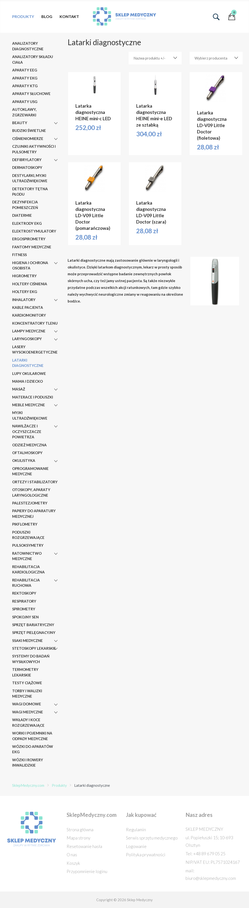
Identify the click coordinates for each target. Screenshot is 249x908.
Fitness (19, 254)
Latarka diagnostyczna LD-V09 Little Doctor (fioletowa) (212, 125)
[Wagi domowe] (56, 704)
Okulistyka (23, 460)
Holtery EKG (24, 291)
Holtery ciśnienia (29, 284)
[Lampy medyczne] (56, 331)
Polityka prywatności (145, 854)
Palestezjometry (29, 503)
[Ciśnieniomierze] (56, 139)
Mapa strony (78, 837)
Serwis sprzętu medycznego (152, 837)
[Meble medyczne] (56, 405)
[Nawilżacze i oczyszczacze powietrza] (56, 426)
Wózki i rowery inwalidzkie (27, 763)
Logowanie (136, 846)
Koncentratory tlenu (35, 323)
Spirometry (23, 609)
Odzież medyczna (29, 445)
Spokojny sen (25, 617)
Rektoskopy (24, 593)
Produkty (23, 16)
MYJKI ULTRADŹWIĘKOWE (29, 415)
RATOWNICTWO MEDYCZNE (27, 556)
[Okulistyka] (56, 461)
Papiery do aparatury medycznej (34, 514)
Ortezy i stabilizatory (35, 482)
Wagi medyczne (27, 712)
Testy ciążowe (27, 683)
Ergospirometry (28, 239)
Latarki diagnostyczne (28, 363)
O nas (72, 854)
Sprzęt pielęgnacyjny (33, 632)
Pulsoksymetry (28, 545)
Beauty (19, 123)
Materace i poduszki (32, 397)
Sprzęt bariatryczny (33, 625)
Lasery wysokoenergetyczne (35, 350)
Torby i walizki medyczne (27, 694)
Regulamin (136, 829)
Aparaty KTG (25, 86)
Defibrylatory (27, 159)
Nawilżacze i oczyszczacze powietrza (26, 431)
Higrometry (24, 276)
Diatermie (22, 215)
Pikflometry (24, 524)
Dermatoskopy (27, 167)
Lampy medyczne (28, 331)
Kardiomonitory (29, 315)
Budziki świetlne (29, 130)
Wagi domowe (26, 704)
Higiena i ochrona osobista (30, 265)
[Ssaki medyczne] (56, 641)
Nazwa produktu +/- (149, 58)
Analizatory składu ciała (32, 59)
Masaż (18, 389)
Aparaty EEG (24, 70)
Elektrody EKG (27, 223)
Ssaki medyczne (27, 640)
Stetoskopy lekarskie (34, 648)
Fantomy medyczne (31, 247)
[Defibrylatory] (56, 160)
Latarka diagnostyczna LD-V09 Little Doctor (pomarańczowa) (92, 215)
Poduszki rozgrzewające (28, 535)
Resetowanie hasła (84, 846)
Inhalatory (24, 299)
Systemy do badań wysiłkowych (30, 659)
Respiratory (24, 601)
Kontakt (69, 16)
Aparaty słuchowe (31, 93)
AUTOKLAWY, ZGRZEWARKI (24, 112)
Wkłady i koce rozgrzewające (28, 722)
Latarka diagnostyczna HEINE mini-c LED (93, 112)
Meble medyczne (28, 405)
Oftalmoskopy (27, 452)
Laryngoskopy (27, 339)
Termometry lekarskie (25, 672)
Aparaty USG (24, 101)
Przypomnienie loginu (87, 871)
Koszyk (73, 863)
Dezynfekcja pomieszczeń (25, 205)
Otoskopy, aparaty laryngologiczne (31, 492)
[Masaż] (56, 389)
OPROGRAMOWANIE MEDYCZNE (30, 471)
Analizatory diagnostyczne (28, 46)
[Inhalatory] (56, 300)
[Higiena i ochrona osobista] (56, 263)
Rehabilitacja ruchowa (26, 583)
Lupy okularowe (29, 373)
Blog (46, 16)
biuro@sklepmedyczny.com (211, 878)
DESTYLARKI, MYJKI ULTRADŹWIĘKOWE (29, 178)
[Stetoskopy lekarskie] (56, 648)
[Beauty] (56, 123)
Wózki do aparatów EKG (32, 749)
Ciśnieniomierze (27, 138)
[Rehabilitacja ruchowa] (56, 580)
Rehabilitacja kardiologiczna (28, 569)
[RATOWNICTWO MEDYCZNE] (56, 553)
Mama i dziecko (27, 381)
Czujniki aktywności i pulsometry (34, 149)
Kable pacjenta (27, 307)
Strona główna (80, 829)
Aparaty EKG (24, 78)
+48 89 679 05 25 (209, 853)
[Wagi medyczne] (56, 712)
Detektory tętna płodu (30, 192)
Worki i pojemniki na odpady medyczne (32, 736)
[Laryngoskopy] (56, 339)
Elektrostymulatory (34, 231)
